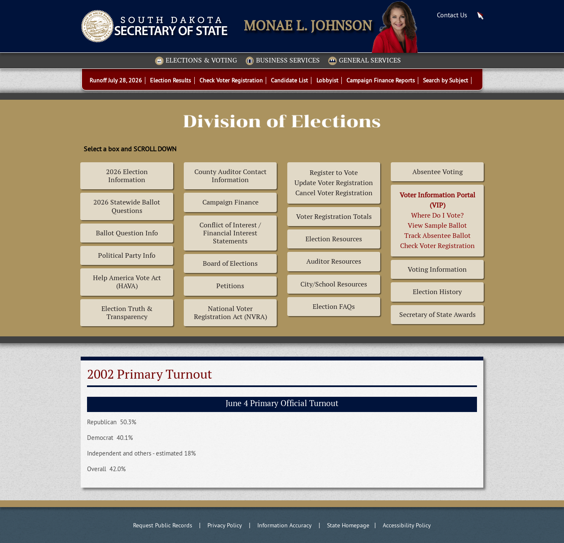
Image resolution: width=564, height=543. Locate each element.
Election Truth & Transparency (127, 312)
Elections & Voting (196, 61)
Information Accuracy (284, 525)
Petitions (230, 285)
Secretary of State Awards (437, 314)
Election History (437, 291)
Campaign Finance (230, 202)
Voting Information (437, 269)
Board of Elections (230, 263)
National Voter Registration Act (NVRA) (230, 312)
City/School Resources (333, 284)
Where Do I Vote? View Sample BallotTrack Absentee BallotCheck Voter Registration (437, 220)
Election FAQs (334, 306)
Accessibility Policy (407, 525)
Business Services (282, 61)
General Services (364, 61)
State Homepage (348, 525)
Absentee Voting (437, 171)
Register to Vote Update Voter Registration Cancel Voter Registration (333, 182)
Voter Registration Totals (334, 216)
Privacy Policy (224, 525)
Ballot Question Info (127, 233)
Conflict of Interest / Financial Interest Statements (230, 233)
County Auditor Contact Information (230, 175)
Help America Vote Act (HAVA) (127, 281)
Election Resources (333, 239)
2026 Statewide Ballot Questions (126, 206)
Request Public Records (162, 525)
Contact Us (452, 15)
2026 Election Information (127, 175)
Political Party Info (126, 255)
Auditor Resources (333, 261)
